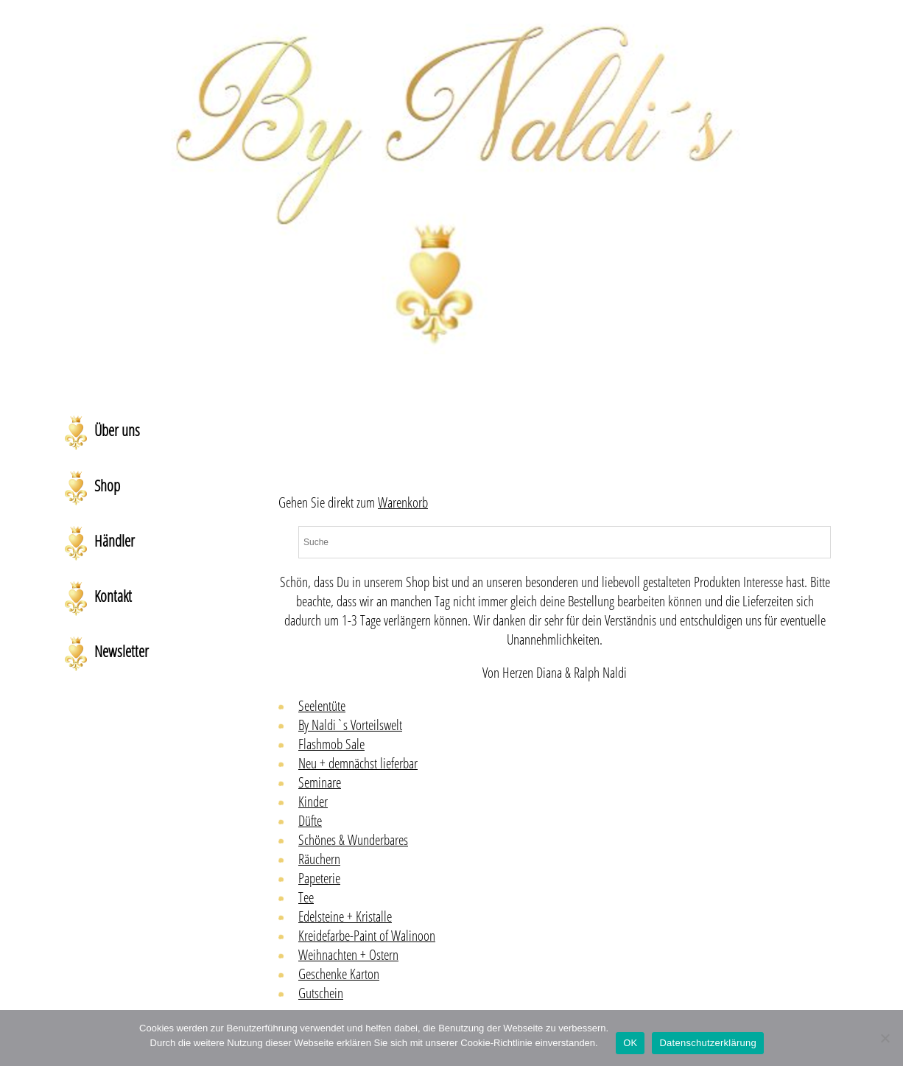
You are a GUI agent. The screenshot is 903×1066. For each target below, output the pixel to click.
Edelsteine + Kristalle (345, 916)
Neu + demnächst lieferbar (358, 763)
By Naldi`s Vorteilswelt (350, 724)
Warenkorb (403, 502)
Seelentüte (321, 705)
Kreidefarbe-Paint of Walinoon (366, 935)
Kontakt (113, 596)
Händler (114, 540)
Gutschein (320, 993)
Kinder (313, 801)
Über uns (117, 430)
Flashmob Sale (331, 744)
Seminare (319, 782)
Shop (107, 485)
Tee (306, 897)
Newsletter (121, 651)
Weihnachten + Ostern (348, 954)
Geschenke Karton (338, 973)
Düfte (310, 820)
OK (630, 1042)
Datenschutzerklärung (707, 1042)
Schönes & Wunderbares (353, 839)
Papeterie (319, 878)
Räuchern (319, 859)
